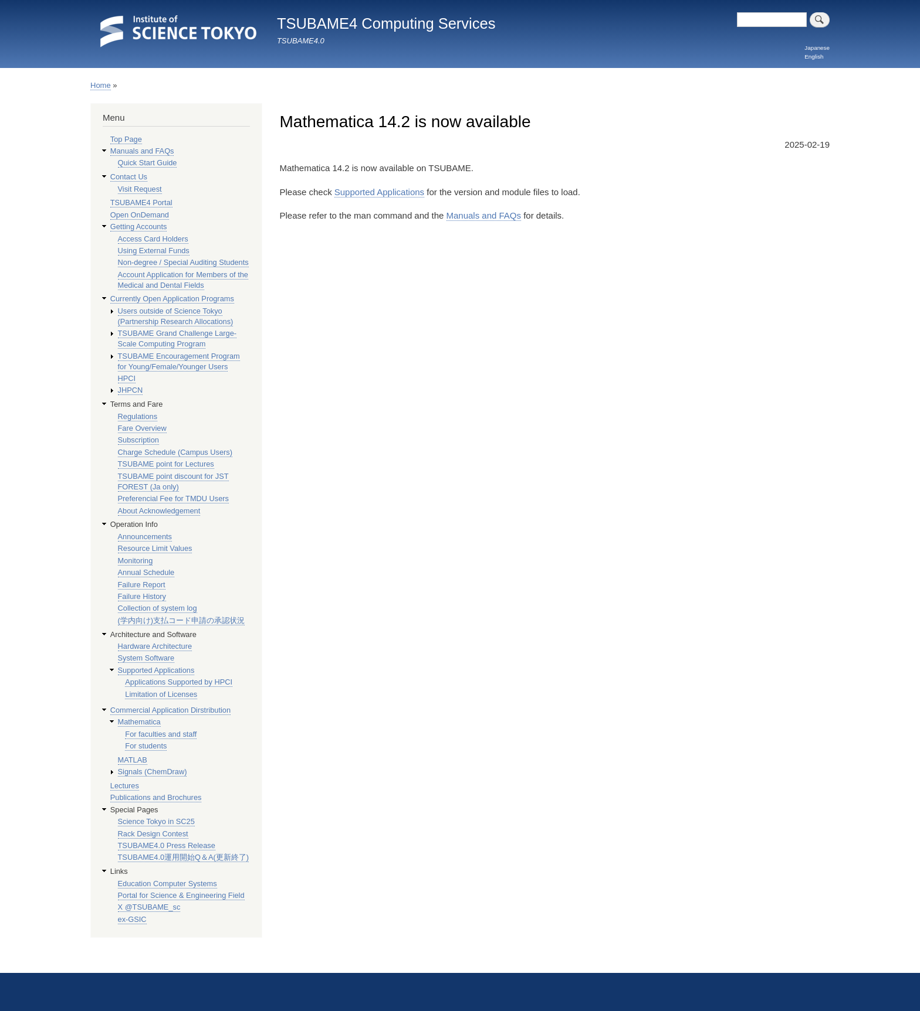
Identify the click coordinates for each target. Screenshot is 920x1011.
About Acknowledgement (159, 510)
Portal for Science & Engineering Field (181, 895)
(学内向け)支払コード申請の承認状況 (181, 620)
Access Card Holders (153, 238)
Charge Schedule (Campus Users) (175, 452)
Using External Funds (154, 250)
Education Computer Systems (167, 883)
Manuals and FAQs (484, 215)
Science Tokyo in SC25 (156, 821)
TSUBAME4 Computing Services (386, 23)
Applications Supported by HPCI (178, 682)
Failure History (142, 596)
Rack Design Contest (153, 833)
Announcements (145, 536)
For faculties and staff (161, 734)
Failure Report (141, 584)
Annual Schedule (146, 572)
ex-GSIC (132, 919)
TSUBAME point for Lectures (166, 463)
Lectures (124, 785)
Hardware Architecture (155, 646)
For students (146, 745)
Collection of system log (157, 608)
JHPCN (130, 390)
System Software (146, 657)
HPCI (127, 378)
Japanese (817, 48)
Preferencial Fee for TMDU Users (173, 498)
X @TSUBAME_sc (149, 907)
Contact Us (128, 176)
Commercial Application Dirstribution (170, 710)
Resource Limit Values (155, 548)
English (813, 56)
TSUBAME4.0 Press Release (166, 845)
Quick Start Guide (147, 162)
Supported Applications (379, 192)
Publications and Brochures (156, 797)
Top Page (126, 139)
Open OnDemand (139, 214)
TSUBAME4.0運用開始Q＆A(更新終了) (183, 857)
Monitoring (135, 560)
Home (100, 85)
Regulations (138, 416)
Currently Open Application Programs (172, 298)
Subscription (138, 439)
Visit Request (140, 189)
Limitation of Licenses (161, 694)
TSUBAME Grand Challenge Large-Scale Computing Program (177, 338)
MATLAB (132, 759)
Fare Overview (142, 428)
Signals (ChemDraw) (152, 771)
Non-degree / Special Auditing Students (183, 262)
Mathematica (139, 721)
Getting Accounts (138, 226)
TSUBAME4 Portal (141, 202)
